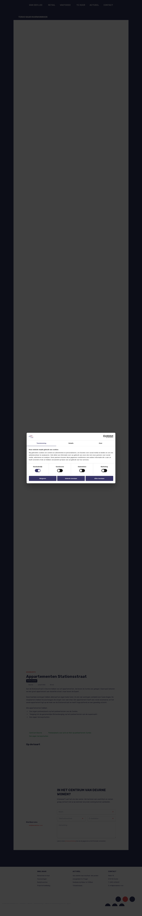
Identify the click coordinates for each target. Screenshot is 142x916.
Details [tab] (71, 443)
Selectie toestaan (71, 478)
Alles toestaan (99, 478)
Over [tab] (100, 443)
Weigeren (42, 478)
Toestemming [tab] (41, 443)
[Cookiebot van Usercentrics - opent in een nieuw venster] (104, 436)
